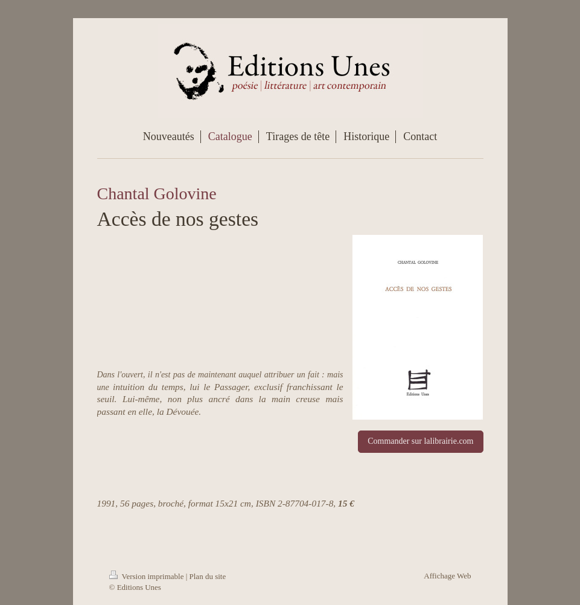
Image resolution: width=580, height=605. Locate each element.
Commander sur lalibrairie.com (420, 441)
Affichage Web (447, 575)
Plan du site (208, 576)
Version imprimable (147, 576)
